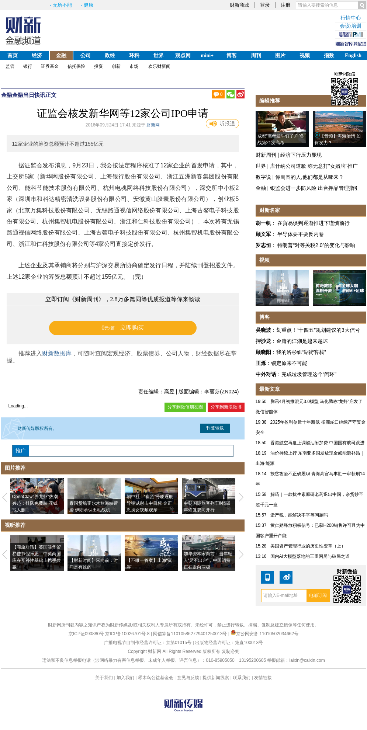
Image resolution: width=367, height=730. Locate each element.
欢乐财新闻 (159, 66)
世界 (158, 55)
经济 (37, 55)
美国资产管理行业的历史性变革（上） (308, 546)
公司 (85, 55)
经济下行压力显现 (301, 155)
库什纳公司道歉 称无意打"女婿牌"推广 (314, 166)
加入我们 (125, 677)
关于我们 (104, 677)
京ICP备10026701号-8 (127, 633)
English (353, 55)
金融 (61, 55)
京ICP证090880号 (86, 633)
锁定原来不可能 (289, 363)
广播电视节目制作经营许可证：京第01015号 (147, 642)
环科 (134, 55)
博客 (231, 55)
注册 (285, 5)
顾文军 (263, 234)
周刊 (256, 55)
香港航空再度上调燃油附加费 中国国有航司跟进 (317, 442)
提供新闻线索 (215, 677)
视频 (305, 55)
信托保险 (76, 66)
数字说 (263, 177)
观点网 (183, 55)
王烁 (261, 363)
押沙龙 (263, 341)
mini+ (207, 55)
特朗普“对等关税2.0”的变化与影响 (316, 245)
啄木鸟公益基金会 (156, 677)
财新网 (153, 125)
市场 (133, 66)
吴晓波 (263, 330)
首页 (12, 55)
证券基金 (50, 66)
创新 (116, 66)
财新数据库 (57, 353)
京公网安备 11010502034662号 (264, 633)
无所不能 (62, 5)
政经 (110, 55)
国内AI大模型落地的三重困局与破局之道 (310, 556)
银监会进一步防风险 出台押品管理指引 (314, 188)
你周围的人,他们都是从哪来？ (309, 177)
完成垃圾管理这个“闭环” (308, 374)
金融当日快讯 (28, 95)
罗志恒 (263, 245)
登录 (265, 5)
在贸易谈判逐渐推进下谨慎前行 (313, 223)
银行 (27, 66)
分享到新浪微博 (226, 407)
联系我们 (241, 677)
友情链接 (263, 677)
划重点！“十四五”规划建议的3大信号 (318, 330)
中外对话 (266, 374)
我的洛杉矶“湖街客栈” (301, 352)
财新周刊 (266, 155)
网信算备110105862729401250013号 (190, 633)
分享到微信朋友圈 (185, 407)
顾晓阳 (263, 352)
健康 (88, 5)
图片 (280, 55)
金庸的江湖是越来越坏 (302, 341)
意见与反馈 (188, 677)
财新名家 (269, 210)
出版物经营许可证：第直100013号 (229, 642)
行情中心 (350, 18)
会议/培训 (351, 26)
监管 (10, 66)
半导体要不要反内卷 (300, 234)
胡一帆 (263, 223)
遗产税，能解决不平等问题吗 (299, 515)
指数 (329, 55)
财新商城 (239, 5)
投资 (98, 66)
